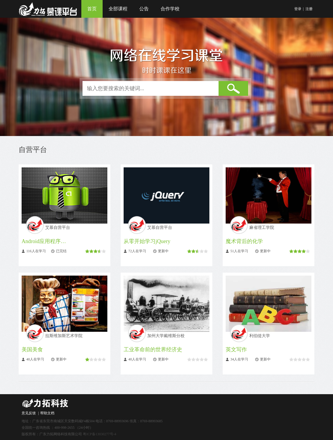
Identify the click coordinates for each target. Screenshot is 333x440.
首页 (92, 8)
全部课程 (118, 8)
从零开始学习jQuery (147, 241)
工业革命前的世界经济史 (153, 349)
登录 (297, 9)
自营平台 (33, 149)
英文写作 (236, 349)
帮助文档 (47, 413)
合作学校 (170, 8)
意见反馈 (29, 413)
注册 (309, 9)
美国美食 (32, 349)
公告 (144, 8)
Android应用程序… (44, 241)
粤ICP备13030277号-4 (99, 434)
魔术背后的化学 (244, 241)
